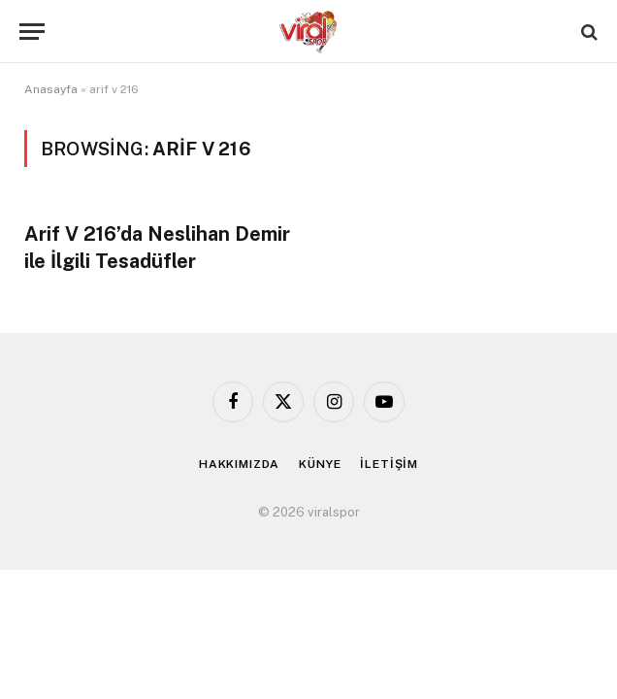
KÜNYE (320, 464)
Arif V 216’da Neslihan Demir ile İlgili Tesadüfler (157, 247)
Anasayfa (51, 89)
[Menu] (32, 31)
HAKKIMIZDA (239, 464)
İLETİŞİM (389, 464)
